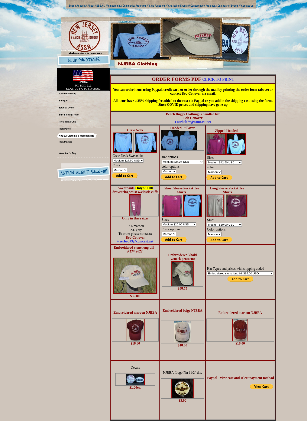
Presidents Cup (67, 121)
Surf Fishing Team (69, 114)
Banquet (63, 100)
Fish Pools (65, 128)
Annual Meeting (67, 93)
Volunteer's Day (67, 153)
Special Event (66, 107)
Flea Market (65, 141)
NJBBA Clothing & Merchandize (76, 135)
